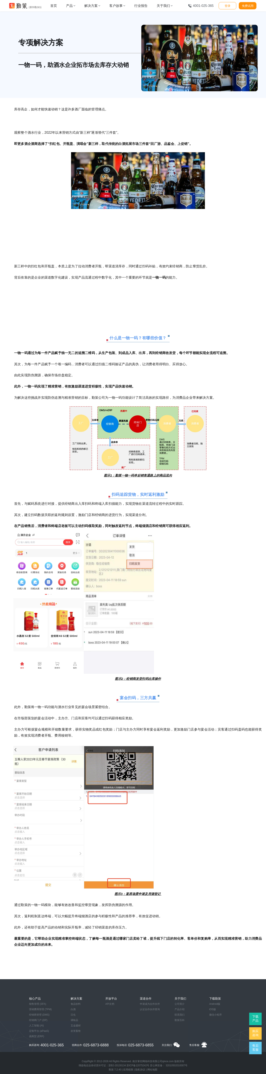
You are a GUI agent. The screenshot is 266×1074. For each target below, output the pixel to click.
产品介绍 (180, 1009)
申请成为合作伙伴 (150, 1003)
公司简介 (180, 1003)
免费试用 (248, 5)
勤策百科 (180, 1020)
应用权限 (128, 1069)
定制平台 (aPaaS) (39, 1031)
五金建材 (76, 1025)
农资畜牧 (76, 1031)
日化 (73, 1014)
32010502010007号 (176, 1065)
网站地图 (152, 1069)
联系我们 (180, 1014)
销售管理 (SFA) (37, 1003)
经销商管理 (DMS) (39, 1014)
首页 (53, 5)
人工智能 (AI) (36, 1025)
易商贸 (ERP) (36, 1036)
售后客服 (255, 1047)
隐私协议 (140, 1069)
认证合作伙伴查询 (150, 1009)
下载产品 (255, 1018)
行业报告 (141, 5)
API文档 (109, 1003)
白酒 (73, 1009)
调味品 (74, 1020)
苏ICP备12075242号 (138, 1065)
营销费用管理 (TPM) (40, 1009)
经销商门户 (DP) (38, 1020)
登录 (227, 5)
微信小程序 (215, 1014)
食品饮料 (76, 1003)
